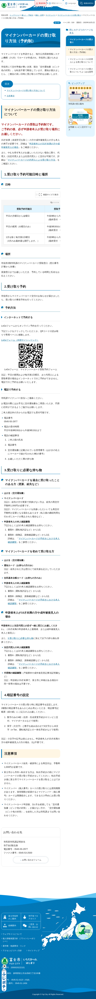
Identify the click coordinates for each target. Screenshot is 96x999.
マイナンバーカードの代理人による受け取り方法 (31, 160)
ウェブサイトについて (12, 934)
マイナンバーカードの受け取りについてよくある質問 (81, 70)
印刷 (58, 23)
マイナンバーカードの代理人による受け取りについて (81, 60)
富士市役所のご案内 (13, 917)
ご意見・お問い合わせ (33, 925)
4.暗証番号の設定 (16, 695)
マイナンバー (51, 15)
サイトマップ (33, 951)
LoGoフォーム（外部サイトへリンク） (20, 340)
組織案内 (12, 925)
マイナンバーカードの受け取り (69, 15)
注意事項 (10, 96)
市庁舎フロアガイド (33, 917)
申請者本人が (35, 143)
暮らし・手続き (27, 15)
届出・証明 (39, 15)
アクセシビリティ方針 (12, 951)
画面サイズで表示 (50, 195)
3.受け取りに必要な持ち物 (23, 470)
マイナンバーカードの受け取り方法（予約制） (81, 50)
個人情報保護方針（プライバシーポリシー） (19, 939)
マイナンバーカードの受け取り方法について (26, 90)
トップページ (15, 15)
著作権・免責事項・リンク (14, 946)
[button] (41, 3)
